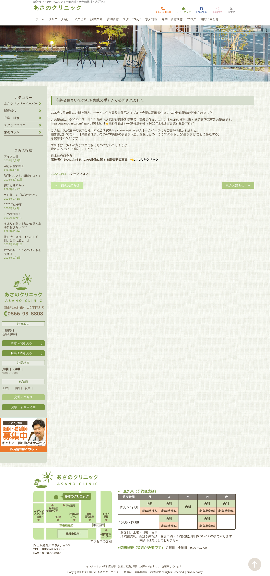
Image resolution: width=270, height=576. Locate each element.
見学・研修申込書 (23, 407)
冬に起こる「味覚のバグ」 (21, 194)
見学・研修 (11, 118)
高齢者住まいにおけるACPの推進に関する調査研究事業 (89, 159)
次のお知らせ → (238, 185)
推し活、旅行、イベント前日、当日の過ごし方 (21, 238)
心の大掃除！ (12, 214)
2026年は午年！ (14, 204)
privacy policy (195, 572)
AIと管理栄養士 (14, 166)
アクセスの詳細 (101, 541)
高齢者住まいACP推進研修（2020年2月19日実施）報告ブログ (151, 123)
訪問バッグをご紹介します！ (22, 175)
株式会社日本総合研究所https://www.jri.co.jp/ (108, 130)
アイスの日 (11, 156)
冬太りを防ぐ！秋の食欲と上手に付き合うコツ (22, 225)
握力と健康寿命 (14, 185)
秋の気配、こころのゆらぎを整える (22, 251)
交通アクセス (23, 397)
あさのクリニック (57, 8)
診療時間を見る (27, 343)
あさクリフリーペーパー (21, 103)
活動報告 (10, 110)
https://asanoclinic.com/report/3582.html (78, 123)
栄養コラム (11, 132)
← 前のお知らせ (67, 185)
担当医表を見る (27, 353)
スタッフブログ (77, 173)
